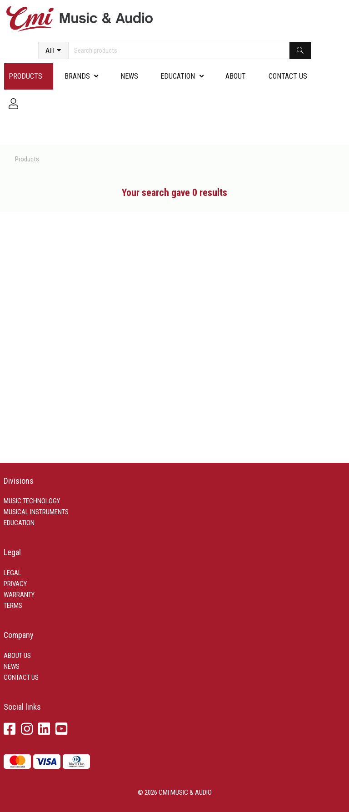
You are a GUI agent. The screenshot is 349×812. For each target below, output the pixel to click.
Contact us (288, 76)
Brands (77, 76)
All (50, 50)
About (235, 76)
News (129, 76)
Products (25, 76)
